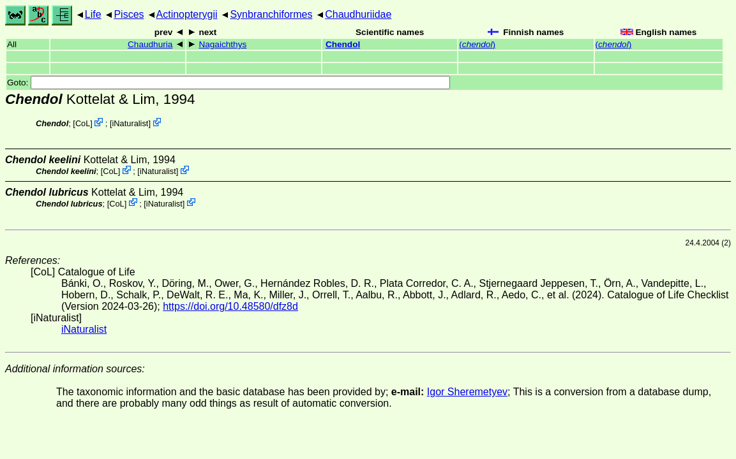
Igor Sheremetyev (467, 391)
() (477, 44)
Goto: (228, 82)
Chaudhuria (150, 44)
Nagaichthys (222, 44)
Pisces (129, 14)
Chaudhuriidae (358, 14)
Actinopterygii (187, 14)
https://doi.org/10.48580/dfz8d (230, 306)
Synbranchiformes (271, 14)
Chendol (343, 44)
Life (93, 14)
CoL (82, 123)
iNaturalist (130, 123)
